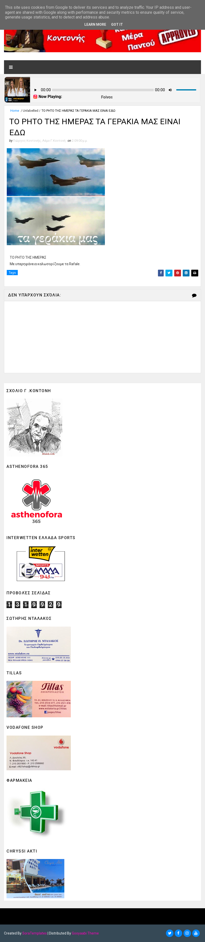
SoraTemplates (34, 933)
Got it (117, 24)
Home (14, 110)
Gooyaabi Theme (85, 933)
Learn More (95, 24)
